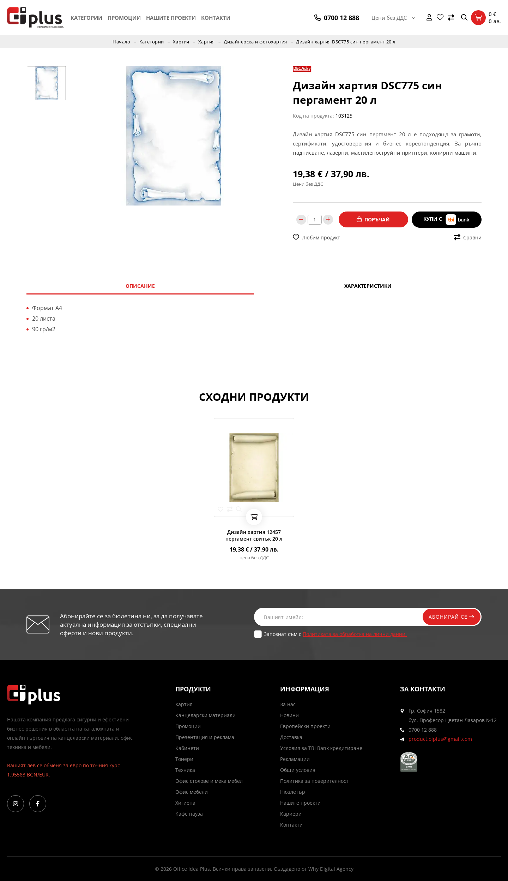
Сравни (468, 237)
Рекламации (295, 759)
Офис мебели (191, 791)
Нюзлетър (292, 791)
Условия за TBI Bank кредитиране (321, 748)
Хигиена (185, 802)
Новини (289, 715)
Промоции (124, 17)
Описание (140, 285)
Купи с (446, 219)
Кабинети (187, 748)
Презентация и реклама (204, 737)
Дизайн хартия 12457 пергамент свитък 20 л (254, 535)
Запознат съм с (335, 634)
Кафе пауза (189, 813)
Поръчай (373, 219)
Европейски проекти (305, 726)
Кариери (291, 813)
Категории (86, 17)
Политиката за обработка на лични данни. (355, 634)
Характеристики (368, 285)
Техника (185, 770)
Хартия (181, 41)
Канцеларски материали (205, 715)
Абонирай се (450, 616)
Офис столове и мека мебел (209, 781)
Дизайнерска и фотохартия (256, 41)
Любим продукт (316, 237)
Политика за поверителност (314, 781)
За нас (288, 704)
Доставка (291, 737)
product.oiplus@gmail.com (440, 739)
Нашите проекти (171, 17)
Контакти (215, 17)
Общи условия (297, 770)
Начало (121, 41)
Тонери (184, 759)
